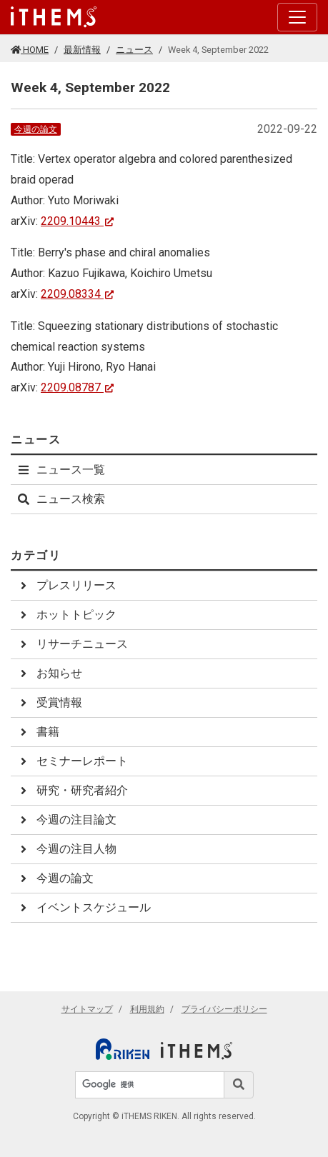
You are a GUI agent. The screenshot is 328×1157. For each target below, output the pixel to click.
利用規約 (147, 1009)
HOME (30, 49)
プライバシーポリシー (224, 1009)
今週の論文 (35, 129)
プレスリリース (66, 585)
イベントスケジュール (83, 907)
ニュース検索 (60, 499)
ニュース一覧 (60, 469)
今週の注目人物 (66, 849)
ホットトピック (66, 614)
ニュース (134, 49)
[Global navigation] (53, 17)
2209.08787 (77, 387)
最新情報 (82, 49)
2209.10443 (77, 221)
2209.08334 (77, 294)
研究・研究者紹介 (72, 790)
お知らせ (49, 673)
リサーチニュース (72, 644)
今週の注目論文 (66, 819)
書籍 (37, 731)
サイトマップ (87, 1009)
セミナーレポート (72, 761)
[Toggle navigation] (297, 17)
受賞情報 (49, 702)
